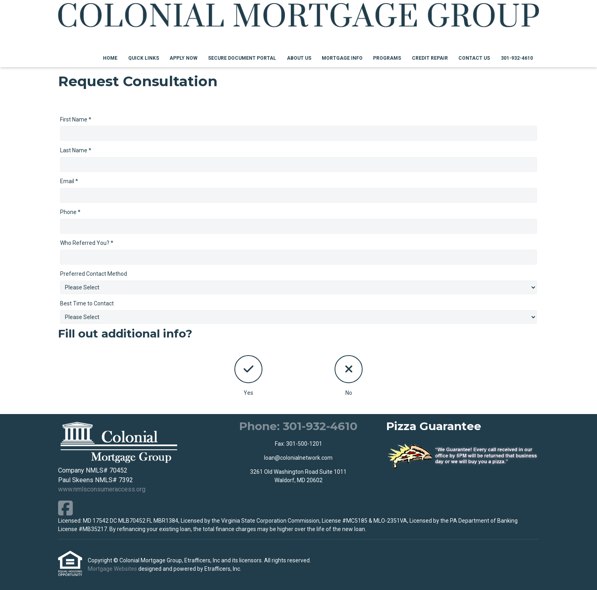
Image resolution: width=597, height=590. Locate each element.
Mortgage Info (342, 58)
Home (110, 58)
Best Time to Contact (87, 303)
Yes (248, 375)
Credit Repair (430, 58)
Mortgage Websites (113, 569)
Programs (387, 58)
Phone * (70, 212)
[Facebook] (65, 508)
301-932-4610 (517, 58)
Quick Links (143, 58)
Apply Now (183, 58)
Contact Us (474, 58)
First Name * (75, 119)
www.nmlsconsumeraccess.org (101, 489)
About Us (299, 58)
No (349, 375)
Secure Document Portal (242, 58)
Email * (69, 181)
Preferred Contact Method (93, 274)
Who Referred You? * (86, 243)
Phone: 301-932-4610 (298, 426)
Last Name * (75, 150)
